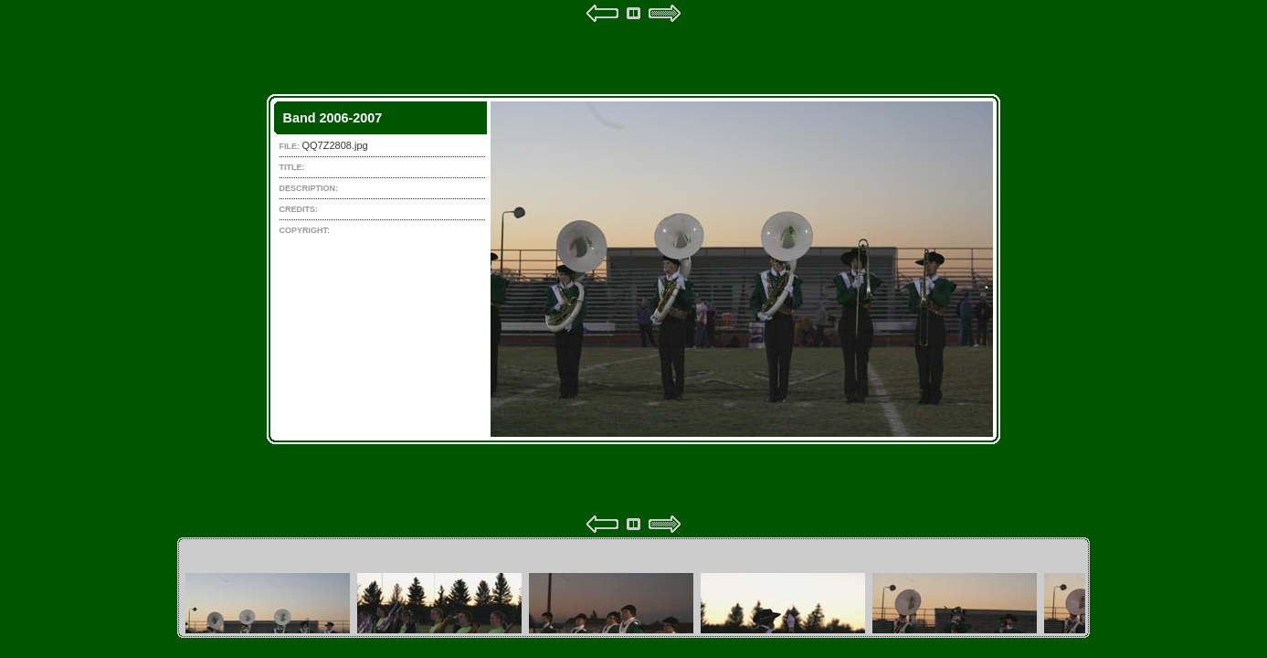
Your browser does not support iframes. (633, 269)
